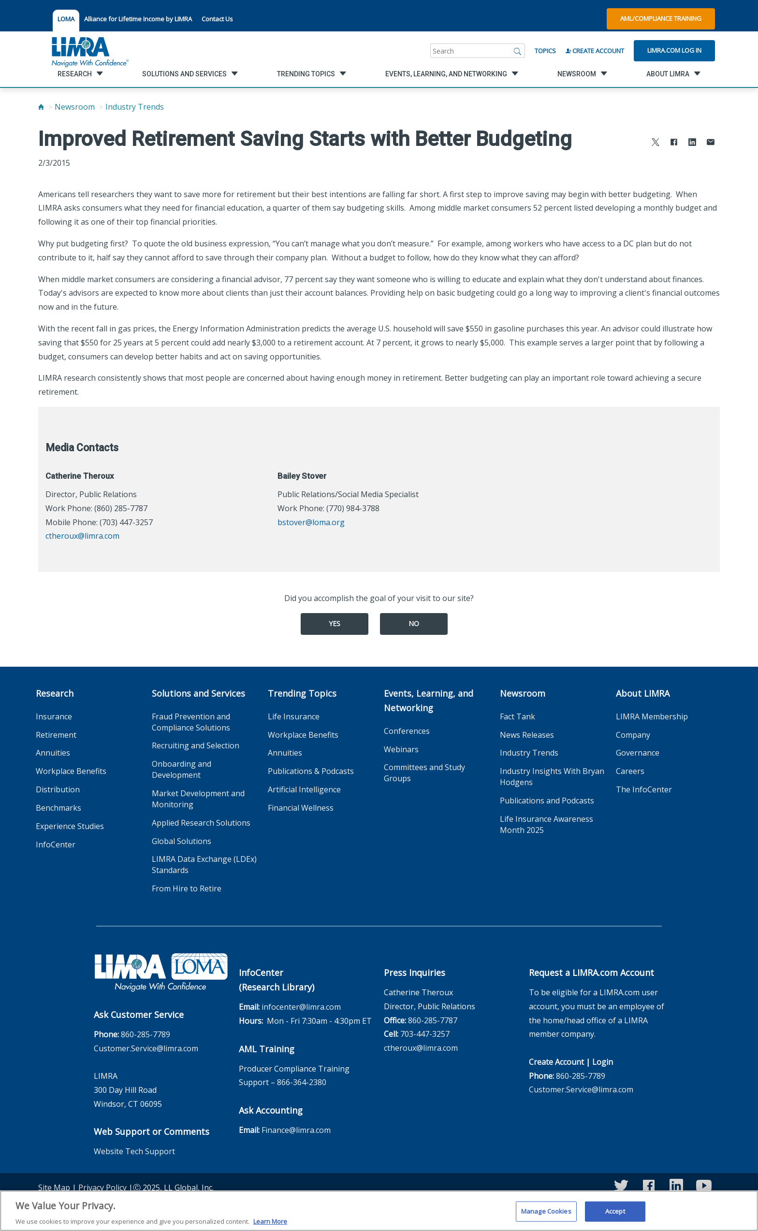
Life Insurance (294, 716)
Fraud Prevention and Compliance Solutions (191, 722)
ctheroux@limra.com (82, 535)
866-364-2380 (301, 1082)
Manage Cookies (546, 1215)
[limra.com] (89, 50)
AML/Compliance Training (660, 18)
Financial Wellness (301, 807)
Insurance (54, 716)
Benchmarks (58, 807)
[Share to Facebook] (674, 143)
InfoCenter (55, 844)
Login (602, 1062)
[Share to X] (655, 143)
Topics (545, 50)
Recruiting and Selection (195, 745)
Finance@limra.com (296, 1130)
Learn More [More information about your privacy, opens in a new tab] (270, 1225)
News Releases (527, 735)
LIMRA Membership (652, 716)
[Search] (517, 50)
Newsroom (75, 106)
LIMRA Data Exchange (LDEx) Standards (204, 864)
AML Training (266, 1049)
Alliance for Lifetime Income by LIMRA (138, 18)
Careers (630, 771)
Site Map (54, 1187)
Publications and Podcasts (547, 800)
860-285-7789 (145, 1034)
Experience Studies (70, 826)
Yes (334, 623)
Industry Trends (134, 106)
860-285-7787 (432, 1020)
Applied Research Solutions (201, 822)
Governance (637, 752)
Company (633, 735)
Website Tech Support (134, 1151)
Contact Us (217, 18)
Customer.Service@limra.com (146, 1048)
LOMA (66, 18)
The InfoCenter (644, 789)
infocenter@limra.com (301, 1007)
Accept (615, 1215)
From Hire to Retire (186, 888)
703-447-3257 (425, 1034)
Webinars (401, 749)
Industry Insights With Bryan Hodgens (552, 776)
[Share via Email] (710, 143)
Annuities (53, 752)
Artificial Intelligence (304, 789)
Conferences (407, 731)
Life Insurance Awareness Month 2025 (546, 824)
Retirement (56, 735)
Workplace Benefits (71, 771)
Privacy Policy (102, 1187)
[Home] (41, 106)
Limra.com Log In (674, 50)
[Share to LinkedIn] (692, 143)
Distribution (58, 789)
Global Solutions (181, 841)
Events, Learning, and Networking (428, 700)
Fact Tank (517, 716)
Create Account (595, 50)
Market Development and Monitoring (198, 799)
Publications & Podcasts (311, 771)
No (413, 623)
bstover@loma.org (311, 522)
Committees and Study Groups (424, 773)
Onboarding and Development (181, 769)
